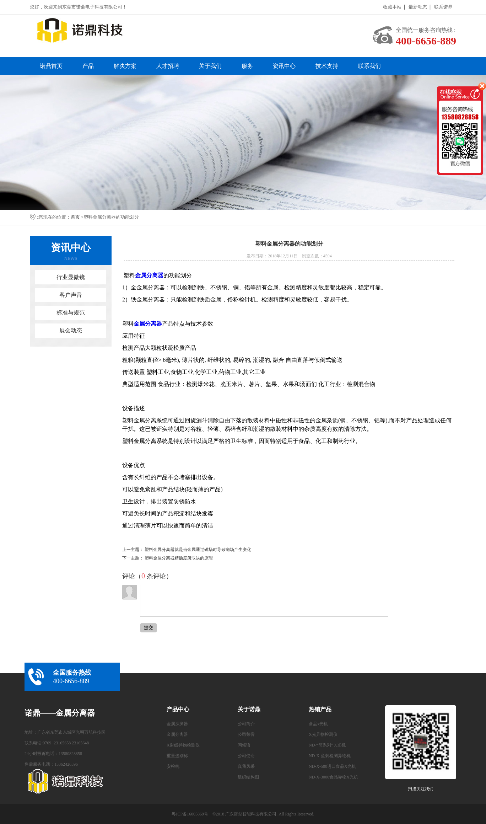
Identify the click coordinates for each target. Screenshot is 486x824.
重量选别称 (177, 755)
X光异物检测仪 (323, 734)
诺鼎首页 (51, 66)
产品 (88, 66)
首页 (75, 217)
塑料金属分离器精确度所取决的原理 (179, 558)
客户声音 (70, 295)
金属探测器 (177, 723)
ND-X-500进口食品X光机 (332, 766)
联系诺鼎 (443, 7)
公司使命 (246, 755)
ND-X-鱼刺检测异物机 (330, 755)
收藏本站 (392, 7)
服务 (247, 66)
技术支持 (326, 66)
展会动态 (70, 330)
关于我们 (210, 66)
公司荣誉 (246, 734)
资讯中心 (284, 66)
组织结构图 (248, 777)
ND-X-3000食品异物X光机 (333, 777)
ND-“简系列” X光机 (327, 745)
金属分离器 (177, 734)
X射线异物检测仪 (183, 745)
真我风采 (246, 766)
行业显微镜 (70, 277)
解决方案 (125, 66)
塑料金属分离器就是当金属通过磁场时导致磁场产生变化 (198, 549)
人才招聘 (167, 66)
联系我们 (369, 66)
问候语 (244, 745)
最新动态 (418, 7)
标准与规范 (70, 313)
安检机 (173, 766)
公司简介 (246, 723)
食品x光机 (318, 723)
